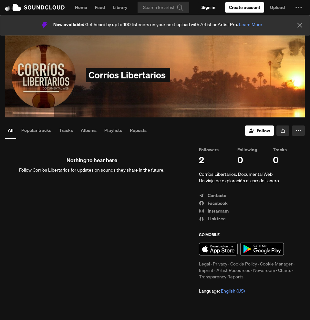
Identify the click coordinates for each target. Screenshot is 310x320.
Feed (100, 7)
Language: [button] (222, 291)
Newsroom (264, 270)
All (11, 130)
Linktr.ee (212, 218)
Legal (204, 263)
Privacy (220, 263)
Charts (284, 270)
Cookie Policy (243, 263)
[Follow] (259, 130)
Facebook (213, 203)
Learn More (250, 24)
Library (120, 7)
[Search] (163, 7)
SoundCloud (35, 7)
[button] (299, 7)
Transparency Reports (221, 276)
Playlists (113, 130)
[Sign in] (208, 7)
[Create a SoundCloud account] (244, 7)
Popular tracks (36, 130)
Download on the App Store (218, 249)
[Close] (299, 25)
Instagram (214, 211)
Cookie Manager (276, 263)
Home (81, 7)
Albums (89, 130)
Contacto (212, 195)
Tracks (66, 130)
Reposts (138, 130)
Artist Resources (233, 270)
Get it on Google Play (262, 249)
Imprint (206, 270)
